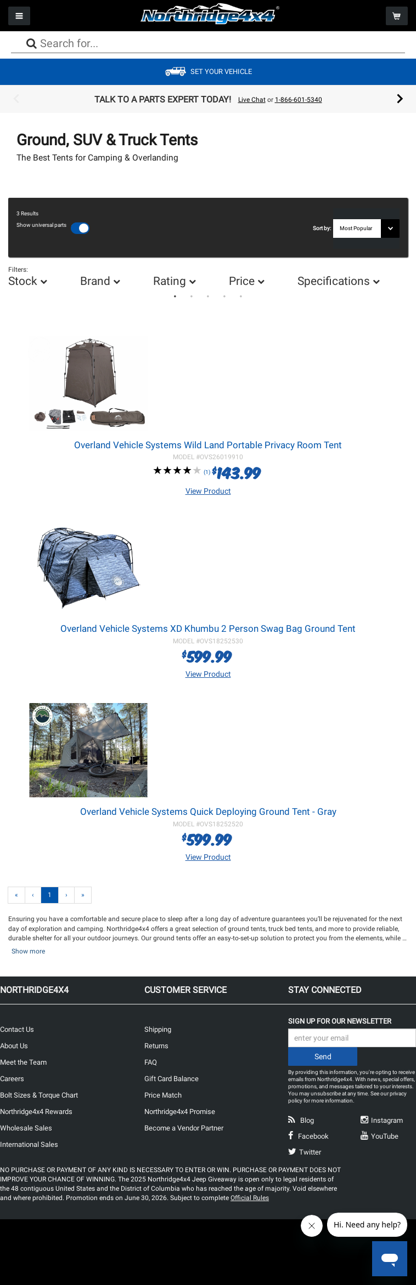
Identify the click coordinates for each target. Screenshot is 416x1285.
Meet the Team (23, 1062)
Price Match (163, 1094)
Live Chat (252, 100)
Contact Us (17, 1029)
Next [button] (400, 99)
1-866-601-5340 (298, 100)
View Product (208, 490)
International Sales (29, 1144)
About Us (14, 1045)
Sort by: (323, 228)
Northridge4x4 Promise (179, 1111)
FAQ (150, 1062)
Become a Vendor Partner (183, 1127)
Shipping (157, 1029)
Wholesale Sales (26, 1127)
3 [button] (208, 296)
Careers (12, 1078)
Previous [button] (16, 99)
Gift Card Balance (171, 1078)
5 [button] (240, 296)
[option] (208, 99)
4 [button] (224, 296)
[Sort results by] (366, 228)
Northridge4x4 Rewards (36, 1111)
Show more (28, 951)
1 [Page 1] (50, 894)
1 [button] (175, 296)
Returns (156, 1045)
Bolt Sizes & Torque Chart (39, 1094)
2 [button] (191, 296)
